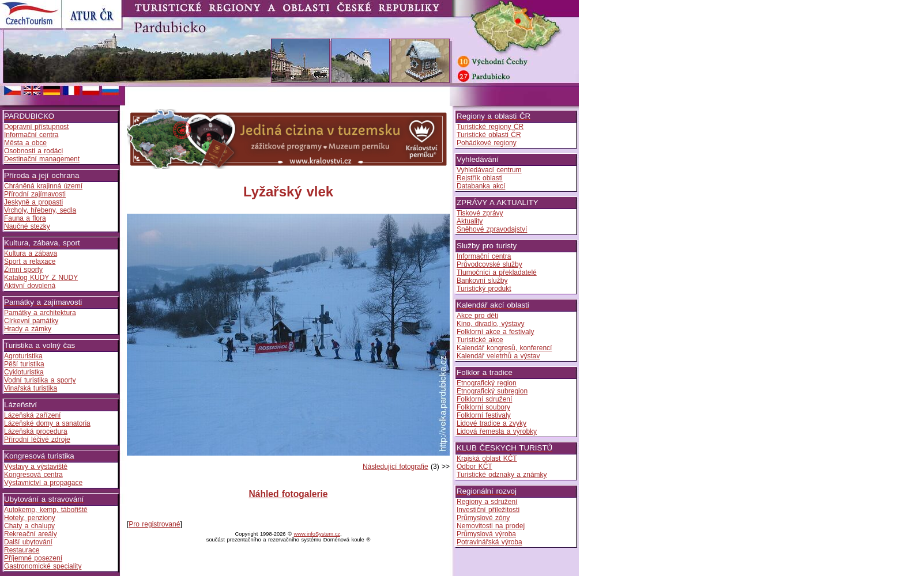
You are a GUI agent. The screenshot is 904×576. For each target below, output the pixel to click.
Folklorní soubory (483, 407)
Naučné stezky (27, 226)
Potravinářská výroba (489, 542)
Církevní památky (31, 321)
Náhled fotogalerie (287, 494)
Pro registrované (154, 524)
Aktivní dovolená (29, 286)
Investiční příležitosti (488, 510)
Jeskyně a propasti (33, 202)
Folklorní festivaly (484, 415)
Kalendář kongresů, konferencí (504, 348)
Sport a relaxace (29, 261)
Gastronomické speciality (42, 566)
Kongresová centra (33, 475)
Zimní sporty (23, 270)
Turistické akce (480, 340)
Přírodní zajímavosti (35, 194)
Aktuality (470, 221)
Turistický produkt (484, 289)
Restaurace (21, 550)
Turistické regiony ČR (490, 127)
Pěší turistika (24, 364)
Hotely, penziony (29, 518)
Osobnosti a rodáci (33, 151)
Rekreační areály (30, 534)
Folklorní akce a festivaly (495, 332)
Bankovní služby (482, 280)
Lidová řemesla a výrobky (497, 431)
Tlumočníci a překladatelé (497, 272)
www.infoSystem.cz (317, 534)
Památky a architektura (40, 313)
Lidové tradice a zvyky (491, 423)
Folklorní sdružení (484, 399)
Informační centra (31, 135)
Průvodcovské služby (489, 264)
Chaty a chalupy (29, 526)
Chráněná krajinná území (43, 186)
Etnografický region (487, 383)
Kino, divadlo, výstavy (490, 324)
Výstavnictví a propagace (43, 483)
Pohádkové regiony (487, 143)
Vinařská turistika (30, 388)
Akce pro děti (477, 316)
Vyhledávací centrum (489, 170)
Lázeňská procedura (35, 431)
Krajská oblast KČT (487, 458)
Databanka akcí (481, 186)
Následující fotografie (395, 467)
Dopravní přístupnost (36, 127)
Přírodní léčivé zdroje (37, 439)
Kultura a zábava (30, 253)
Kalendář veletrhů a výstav (498, 356)
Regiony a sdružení (487, 502)
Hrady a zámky (27, 329)
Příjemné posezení (33, 558)
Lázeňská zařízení (32, 415)
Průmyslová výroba (486, 534)
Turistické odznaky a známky (502, 475)
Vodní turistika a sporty (40, 380)
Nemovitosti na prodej (491, 526)
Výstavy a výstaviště (35, 467)
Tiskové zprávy (480, 213)
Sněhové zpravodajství (492, 229)
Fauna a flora (25, 218)
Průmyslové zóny (483, 518)
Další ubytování (28, 542)
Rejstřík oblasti (480, 178)
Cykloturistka (24, 372)
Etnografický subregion (492, 391)
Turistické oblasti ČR (489, 135)
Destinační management (42, 159)
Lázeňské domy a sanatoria (47, 423)
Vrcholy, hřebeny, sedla (40, 210)
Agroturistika (23, 356)
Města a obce (25, 143)
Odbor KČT (474, 467)
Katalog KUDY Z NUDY (41, 278)
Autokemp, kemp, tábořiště (46, 510)
